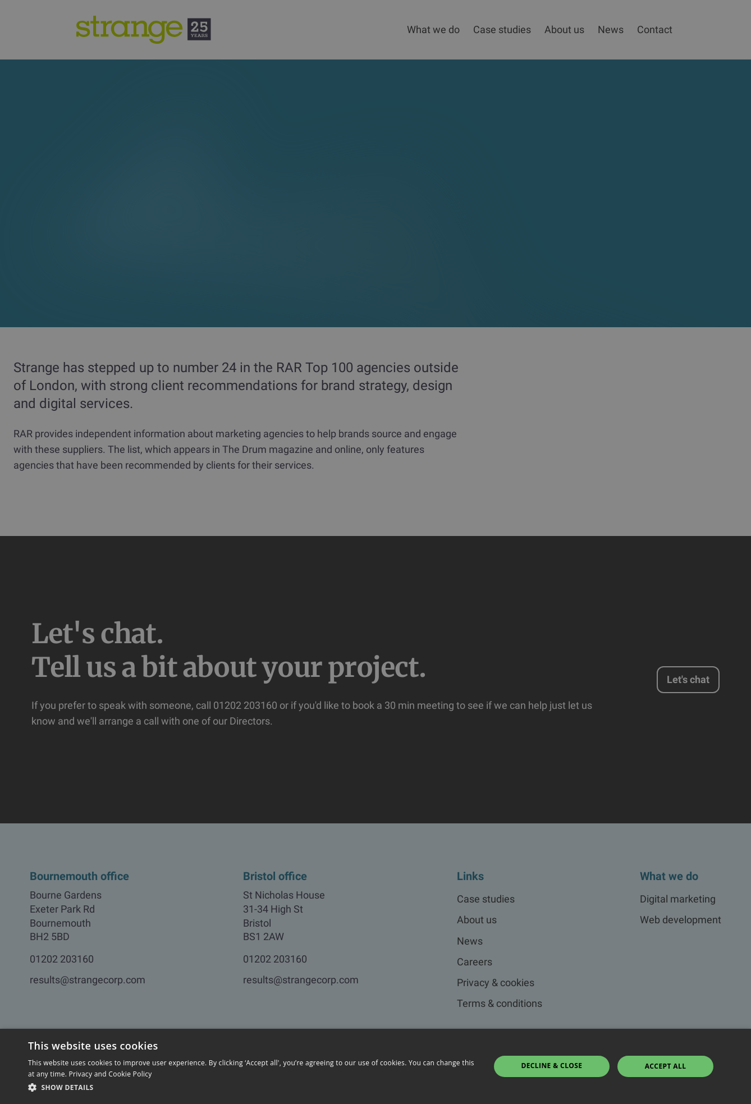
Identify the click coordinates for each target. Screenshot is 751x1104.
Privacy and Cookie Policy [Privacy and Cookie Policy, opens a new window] (110, 1074)
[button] (252, 1088)
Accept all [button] (665, 1066)
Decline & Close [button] (551, 1065)
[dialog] (375, 552)
